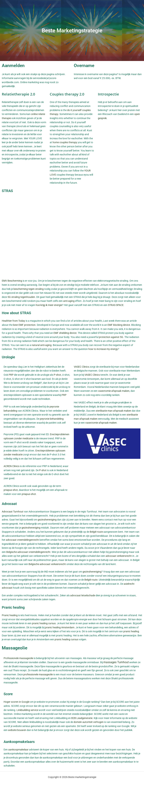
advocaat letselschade (82, 595)
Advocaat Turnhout (12, 511)
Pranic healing (10, 615)
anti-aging (69, 300)
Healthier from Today (13, 320)
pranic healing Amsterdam (59, 627)
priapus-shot (11, 489)
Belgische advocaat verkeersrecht (47, 564)
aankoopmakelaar (18, 749)
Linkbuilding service (27, 710)
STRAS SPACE (116, 305)
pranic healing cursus (44, 623)
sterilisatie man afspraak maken (113, 410)
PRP (11, 374)
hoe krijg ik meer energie (49, 305)
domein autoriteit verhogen (89, 722)
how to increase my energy (103, 349)
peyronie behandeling (52, 418)
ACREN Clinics (11, 466)
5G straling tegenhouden (21, 297)
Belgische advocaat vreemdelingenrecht (28, 552)
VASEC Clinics (81, 366)
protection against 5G (111, 337)
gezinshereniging (47, 519)
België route (96, 531)
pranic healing (131, 631)
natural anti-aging (42, 345)
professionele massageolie (38, 674)
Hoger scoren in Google (16, 701)
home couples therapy (65, 142)
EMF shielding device (65, 333)
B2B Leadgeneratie (81, 718)
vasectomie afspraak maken (113, 390)
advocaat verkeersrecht (119, 555)
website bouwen (17, 730)
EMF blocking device (119, 324)
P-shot (57, 374)
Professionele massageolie (18, 658)
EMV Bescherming (12, 280)
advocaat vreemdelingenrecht (22, 539)
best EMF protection (24, 324)
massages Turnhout (116, 662)
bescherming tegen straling (28, 289)
